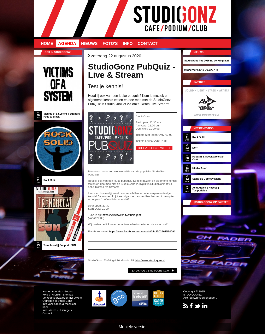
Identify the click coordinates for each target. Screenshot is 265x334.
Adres (53, 310)
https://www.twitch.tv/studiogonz (121, 214)
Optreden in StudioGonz (57, 300)
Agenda (67, 43)
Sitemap (68, 294)
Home (47, 43)
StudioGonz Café (158, 270)
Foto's (110, 43)
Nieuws (89, 43)
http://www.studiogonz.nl (150, 260)
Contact (148, 43)
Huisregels (65, 310)
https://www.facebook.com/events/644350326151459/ (142, 231)
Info (128, 43)
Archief (56, 294)
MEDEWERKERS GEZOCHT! (201, 69)
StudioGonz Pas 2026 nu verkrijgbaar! (206, 60)
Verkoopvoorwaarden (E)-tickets (62, 297)
